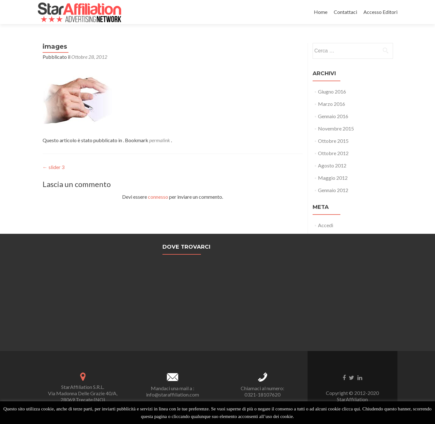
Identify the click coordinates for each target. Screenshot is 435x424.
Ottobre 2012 (333, 153)
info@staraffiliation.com (172, 394)
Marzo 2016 (331, 104)
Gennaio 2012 (333, 190)
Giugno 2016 (332, 91)
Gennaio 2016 (333, 116)
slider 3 (53, 167)
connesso (158, 197)
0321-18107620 (262, 394)
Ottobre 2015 (333, 141)
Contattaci (345, 12)
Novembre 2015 (336, 128)
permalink (160, 140)
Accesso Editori (380, 12)
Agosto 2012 (332, 165)
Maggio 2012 (333, 178)
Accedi (325, 225)
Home (320, 12)
